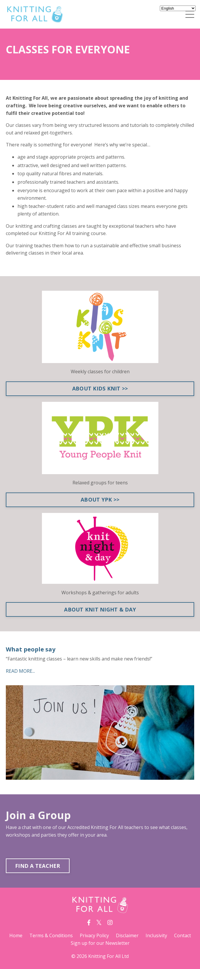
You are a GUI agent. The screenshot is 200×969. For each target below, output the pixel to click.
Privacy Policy (94, 935)
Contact (182, 935)
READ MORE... (20, 671)
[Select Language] (178, 8)
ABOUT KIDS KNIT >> (100, 388)
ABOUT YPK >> (100, 499)
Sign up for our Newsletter (100, 943)
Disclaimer (127, 935)
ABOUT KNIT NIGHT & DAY (100, 609)
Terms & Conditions (51, 935)
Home (15, 935)
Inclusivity (156, 935)
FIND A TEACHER (37, 865)
